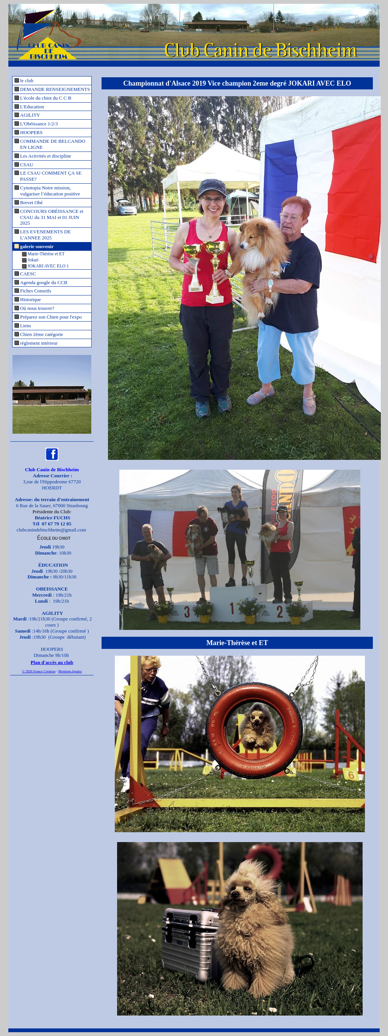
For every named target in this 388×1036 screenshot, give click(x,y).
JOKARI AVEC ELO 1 (48, 266)
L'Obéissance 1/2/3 (39, 124)
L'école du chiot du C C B (45, 98)
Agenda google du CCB (43, 282)
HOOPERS (31, 132)
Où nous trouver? (37, 308)
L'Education (32, 106)
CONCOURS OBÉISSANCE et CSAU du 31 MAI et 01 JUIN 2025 (51, 217)
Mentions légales (70, 671)
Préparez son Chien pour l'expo (51, 317)
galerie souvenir (36, 246)
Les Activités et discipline (45, 156)
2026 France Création (40, 671)
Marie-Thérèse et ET (46, 254)
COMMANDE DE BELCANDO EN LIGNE (52, 144)
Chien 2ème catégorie (41, 334)
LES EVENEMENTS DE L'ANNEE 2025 (45, 235)
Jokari (33, 260)
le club (26, 80)
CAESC (28, 274)
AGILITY (30, 115)
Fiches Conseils (35, 291)
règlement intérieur (39, 343)
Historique (30, 299)
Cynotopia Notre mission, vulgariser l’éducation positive (50, 191)
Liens (25, 325)
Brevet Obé (31, 202)
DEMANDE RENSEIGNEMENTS (55, 89)
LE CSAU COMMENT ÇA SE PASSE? (50, 176)
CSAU (26, 164)
